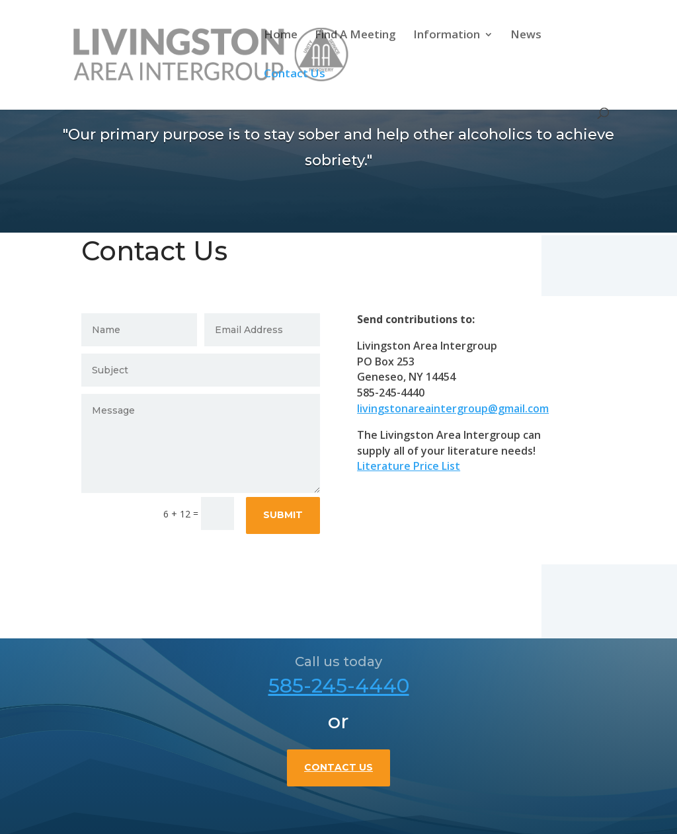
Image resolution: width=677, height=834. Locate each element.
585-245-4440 (338, 714)
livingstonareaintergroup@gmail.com (459, 408)
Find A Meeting (355, 36)
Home (281, 36)
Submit (289, 515)
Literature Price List (415, 466)
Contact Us (294, 75)
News (525, 36)
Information (446, 36)
